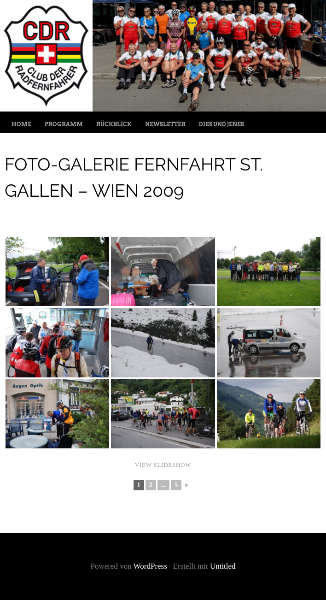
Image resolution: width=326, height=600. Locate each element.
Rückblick (114, 124)
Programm (64, 124)
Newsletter (165, 124)
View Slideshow (163, 464)
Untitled (223, 566)
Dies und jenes (221, 124)
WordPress (150, 566)
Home (21, 124)
